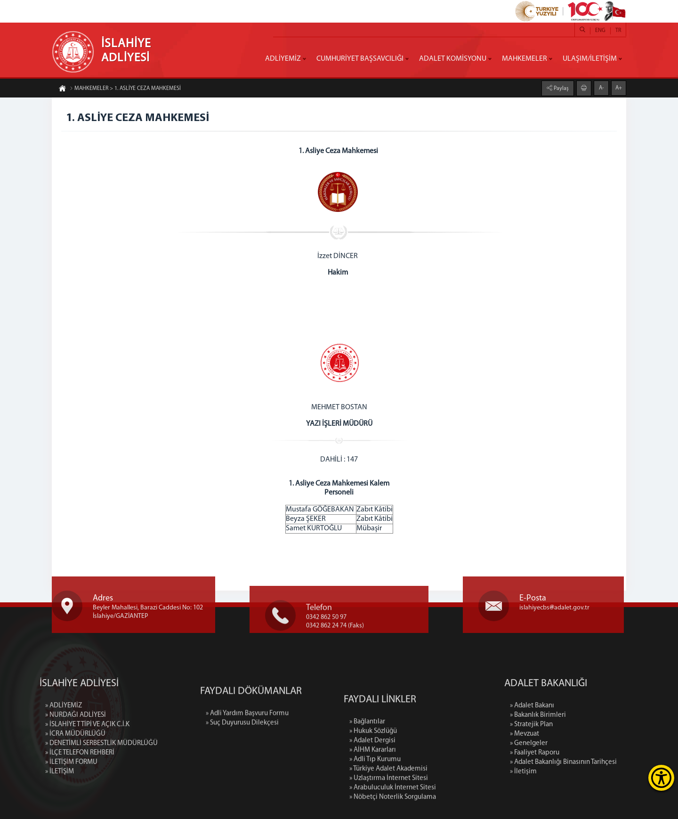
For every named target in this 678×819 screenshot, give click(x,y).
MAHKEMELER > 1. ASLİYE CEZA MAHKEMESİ (125, 89)
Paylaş (560, 88)
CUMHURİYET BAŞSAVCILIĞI (360, 59)
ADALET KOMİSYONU (452, 59)
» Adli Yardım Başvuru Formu (247, 735)
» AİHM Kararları (372, 796)
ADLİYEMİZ (283, 59)
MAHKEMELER (524, 59)
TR (618, 30)
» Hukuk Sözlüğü (373, 777)
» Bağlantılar (367, 767)
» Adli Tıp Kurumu (375, 805)
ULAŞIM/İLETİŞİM (590, 59)
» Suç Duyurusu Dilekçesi (242, 744)
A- (601, 87)
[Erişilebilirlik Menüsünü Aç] (661, 778)
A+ (618, 87)
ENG (600, 30)
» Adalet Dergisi (372, 786)
